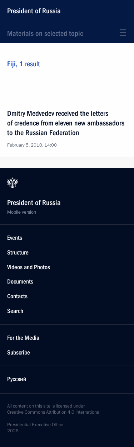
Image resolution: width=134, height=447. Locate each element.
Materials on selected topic (45, 33)
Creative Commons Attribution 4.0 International (53, 412)
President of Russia (34, 10)
